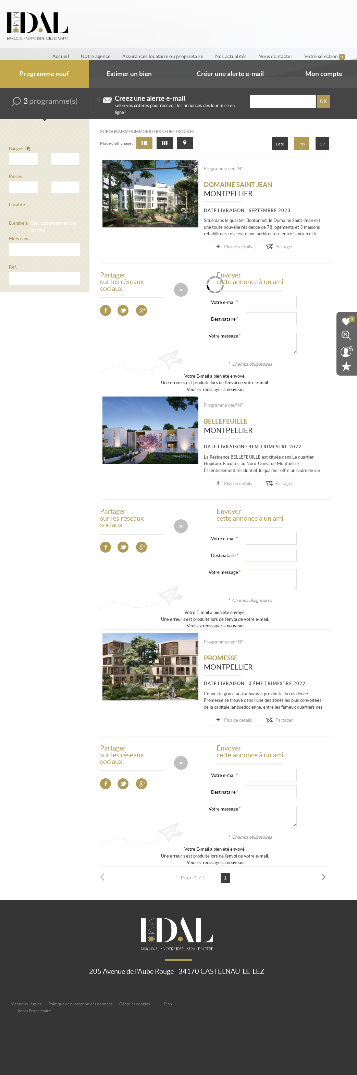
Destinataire (223, 318)
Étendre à (18, 223)
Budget (16, 148)
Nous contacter (281, 56)
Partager (268, 247)
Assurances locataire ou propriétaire (176, 56)
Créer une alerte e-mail (230, 74)
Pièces (15, 176)
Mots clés (18, 238)
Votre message (223, 335)
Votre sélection (326, 56)
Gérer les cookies (134, 1003)
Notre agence (112, 56)
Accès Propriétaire (34, 1010)
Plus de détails (230, 247)
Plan (168, 1003)
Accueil (81, 56)
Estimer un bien (129, 74)
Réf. (13, 267)
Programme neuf (44, 74)
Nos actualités (240, 56)
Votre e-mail (223, 302)
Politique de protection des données (80, 1003)
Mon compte (323, 74)
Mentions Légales (26, 1003)
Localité (17, 204)
